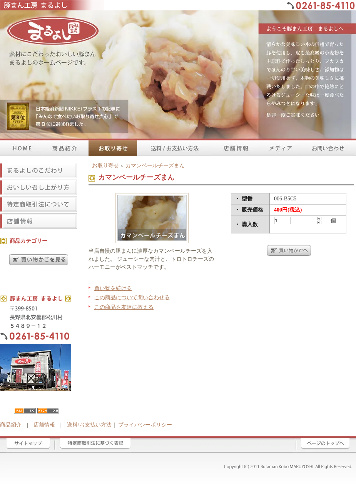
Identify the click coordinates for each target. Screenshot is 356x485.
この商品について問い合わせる (132, 297)
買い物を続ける (113, 288)
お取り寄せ (105, 165)
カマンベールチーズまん (155, 165)
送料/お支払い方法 (89, 425)
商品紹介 (11, 425)
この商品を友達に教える (124, 307)
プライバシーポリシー (145, 425)
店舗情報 (44, 425)
